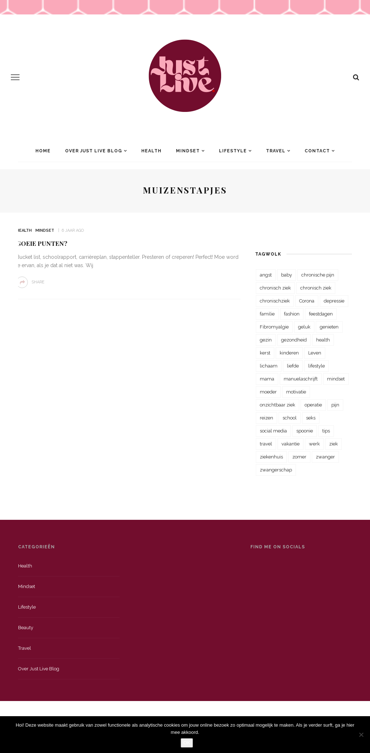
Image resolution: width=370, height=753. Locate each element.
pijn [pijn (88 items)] (335, 405)
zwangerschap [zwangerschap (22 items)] (276, 470)
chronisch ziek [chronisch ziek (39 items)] (315, 288)
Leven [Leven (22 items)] (314, 353)
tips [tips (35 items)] (326, 431)
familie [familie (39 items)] (267, 314)
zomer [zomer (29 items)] (299, 457)
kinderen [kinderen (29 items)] (289, 353)
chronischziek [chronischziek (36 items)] (275, 301)
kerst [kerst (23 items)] (265, 353)
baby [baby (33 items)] (286, 275)
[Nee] (361, 734)
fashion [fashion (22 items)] (292, 314)
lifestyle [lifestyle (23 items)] (316, 366)
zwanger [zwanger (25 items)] (325, 457)
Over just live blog (38, 668)
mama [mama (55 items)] (267, 379)
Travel (275, 150)
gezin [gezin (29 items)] (266, 340)
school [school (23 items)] (290, 418)
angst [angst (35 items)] (266, 275)
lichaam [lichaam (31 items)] (269, 366)
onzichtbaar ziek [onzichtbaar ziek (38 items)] (277, 405)
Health (151, 150)
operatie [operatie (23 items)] (313, 405)
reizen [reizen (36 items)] (266, 418)
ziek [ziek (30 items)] (333, 444)
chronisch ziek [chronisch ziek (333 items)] (275, 288)
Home (43, 150)
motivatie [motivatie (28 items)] (296, 392)
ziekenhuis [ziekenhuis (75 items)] (271, 457)
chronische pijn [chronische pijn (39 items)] (317, 275)
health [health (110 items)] (323, 340)
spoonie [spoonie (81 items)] (304, 431)
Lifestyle (233, 150)
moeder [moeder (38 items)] (268, 392)
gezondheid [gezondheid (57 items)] (294, 340)
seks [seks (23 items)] (310, 418)
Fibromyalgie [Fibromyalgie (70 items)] (274, 327)
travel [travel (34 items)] (266, 444)
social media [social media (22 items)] (273, 431)
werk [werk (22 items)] (314, 444)
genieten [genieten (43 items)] (329, 327)
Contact (317, 150)
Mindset (188, 150)
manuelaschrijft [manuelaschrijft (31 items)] (301, 379)
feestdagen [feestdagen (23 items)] (321, 314)
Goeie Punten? (41, 243)
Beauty (25, 627)
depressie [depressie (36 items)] (334, 301)
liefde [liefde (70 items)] (293, 366)
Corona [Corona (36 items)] (306, 301)
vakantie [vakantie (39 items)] (290, 444)
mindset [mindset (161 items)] (336, 379)
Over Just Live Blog (93, 150)
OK (187, 742)
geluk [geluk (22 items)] (304, 327)
